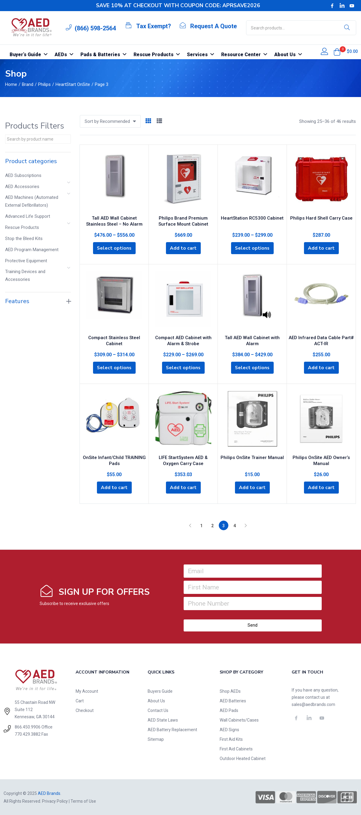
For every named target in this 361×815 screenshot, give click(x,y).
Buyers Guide (160, 691)
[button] (337, 52)
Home (11, 84)
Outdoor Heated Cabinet (243, 758)
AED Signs (229, 729)
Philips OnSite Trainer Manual (252, 456)
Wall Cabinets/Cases (239, 719)
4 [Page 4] (234, 525)
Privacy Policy (55, 800)
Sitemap (156, 739)
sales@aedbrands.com (313, 704)
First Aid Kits (231, 739)
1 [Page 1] (201, 525)
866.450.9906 (28, 726)
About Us (156, 700)
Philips (44, 84)
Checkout (85, 710)
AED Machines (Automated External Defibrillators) (31, 201)
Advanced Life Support (27, 216)
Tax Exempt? (153, 26)
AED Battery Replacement (172, 729)
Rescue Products (22, 227)
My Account (87, 691)
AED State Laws (163, 719)
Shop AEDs (230, 691)
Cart (80, 700)
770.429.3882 (28, 733)
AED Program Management (32, 249)
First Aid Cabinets (236, 748)
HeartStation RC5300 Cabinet (252, 217)
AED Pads (229, 710)
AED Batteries (233, 700)
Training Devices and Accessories (25, 275)
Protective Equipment (26, 260)
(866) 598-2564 (95, 28)
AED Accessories (22, 186)
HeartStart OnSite (73, 84)
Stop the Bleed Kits (24, 238)
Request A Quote (213, 26)
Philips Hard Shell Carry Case (321, 217)
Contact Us (158, 710)
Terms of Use (83, 800)
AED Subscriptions (23, 175)
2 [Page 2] (212, 525)
